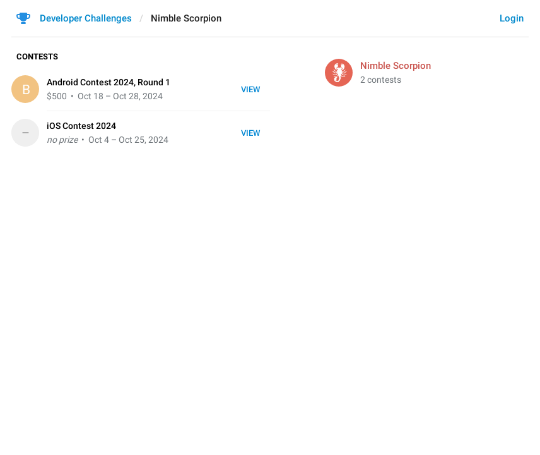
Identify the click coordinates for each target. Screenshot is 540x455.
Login (512, 18)
